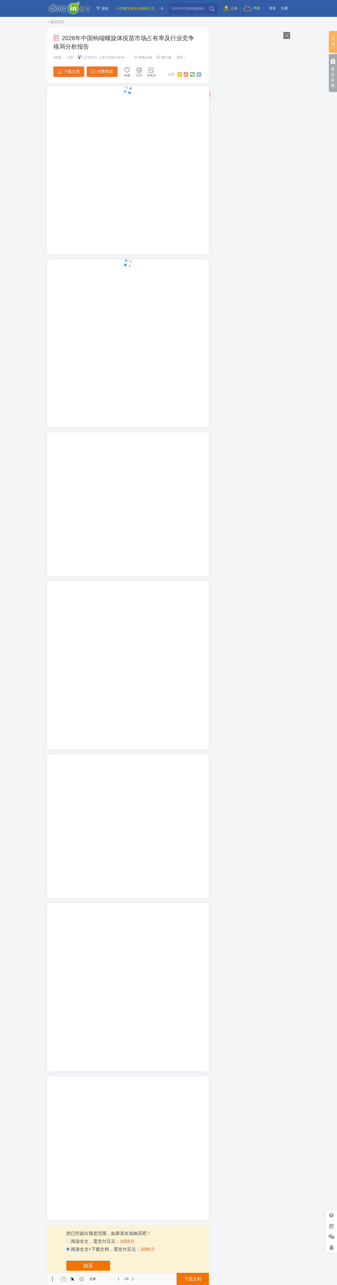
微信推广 (331, 1236)
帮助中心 (331, 1215)
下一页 (132, 1279)
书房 (252, 8)
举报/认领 (143, 57)
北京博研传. (89, 57)
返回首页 (57, 22)
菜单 (52, 1279)
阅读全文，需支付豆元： (100, 1241)
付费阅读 (102, 71)
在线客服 (331, 1247)
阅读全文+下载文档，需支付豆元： (110, 1249)
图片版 (164, 57)
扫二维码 (331, 1226)
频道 (102, 8)
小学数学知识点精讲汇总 (135, 8)
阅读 (57, 57)
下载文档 (68, 71)
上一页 (109, 1279)
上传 (230, 8)
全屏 (92, 1279)
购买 (88, 1265)
